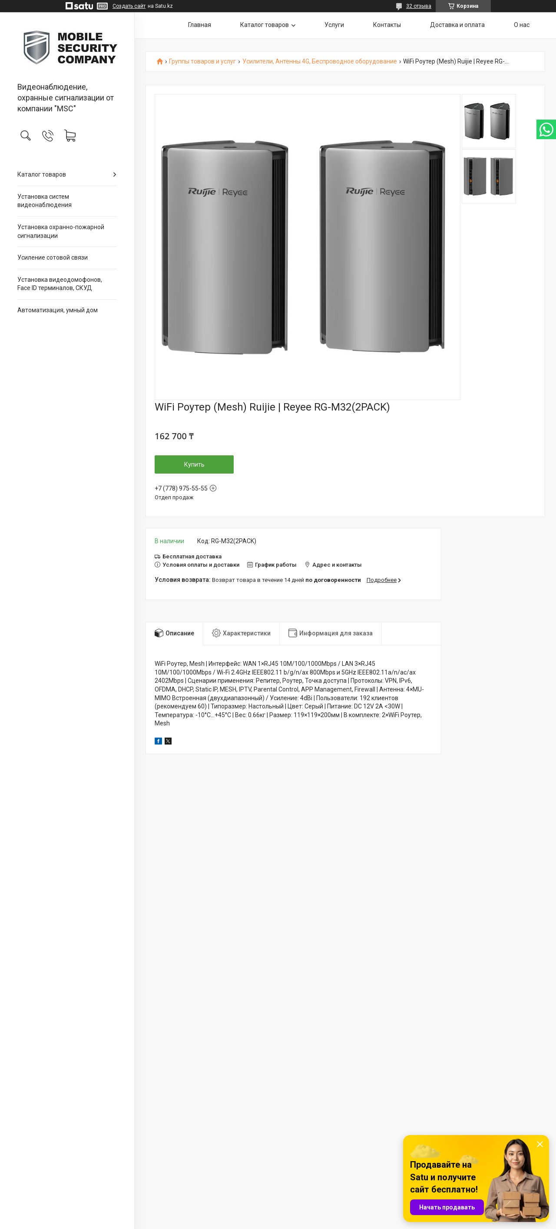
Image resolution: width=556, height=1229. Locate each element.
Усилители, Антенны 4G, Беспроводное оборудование (319, 61)
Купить (194, 464)
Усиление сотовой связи (52, 257)
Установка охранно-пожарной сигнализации (60, 231)
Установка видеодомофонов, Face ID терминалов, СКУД (59, 284)
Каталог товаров (41, 174)
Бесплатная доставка (192, 556)
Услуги (334, 24)
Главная (199, 24)
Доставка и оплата (457, 24)
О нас (522, 24)
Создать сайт (129, 6)
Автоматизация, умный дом (57, 310)
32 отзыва (418, 6)
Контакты (387, 24)
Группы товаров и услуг (202, 61)
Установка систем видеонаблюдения (44, 201)
